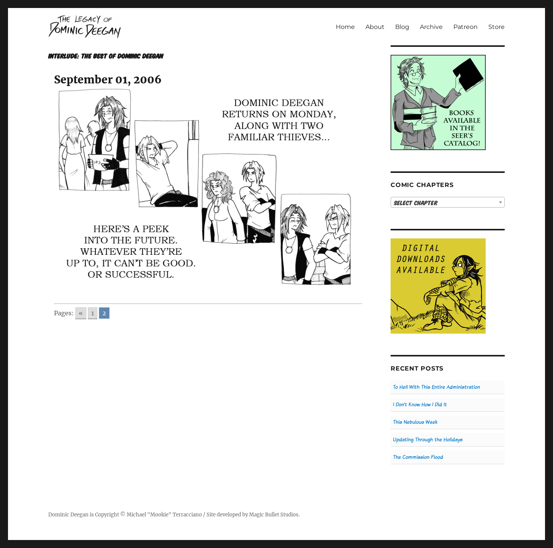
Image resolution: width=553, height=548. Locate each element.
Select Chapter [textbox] (416, 202)
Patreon (465, 26)
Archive (431, 26)
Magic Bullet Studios (274, 514)
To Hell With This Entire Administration (436, 387)
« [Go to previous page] (81, 313)
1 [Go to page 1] (92, 313)
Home (345, 26)
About (375, 26)
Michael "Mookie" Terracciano (164, 514)
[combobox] (448, 202)
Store (496, 26)
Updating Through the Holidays (427, 439)
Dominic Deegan (68, 514)
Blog (402, 26)
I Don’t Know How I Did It (420, 404)
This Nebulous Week (415, 422)
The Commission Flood (418, 457)
